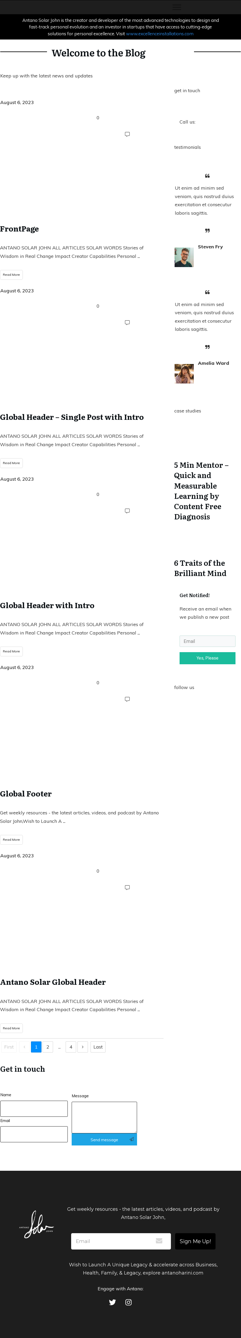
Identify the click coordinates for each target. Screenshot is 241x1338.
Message (80, 1095)
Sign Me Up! (195, 1241)
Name (5, 1094)
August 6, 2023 (17, 102)
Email (5, 1120)
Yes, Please (207, 658)
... (139, 256)
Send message (104, 1139)
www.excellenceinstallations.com (159, 33)
